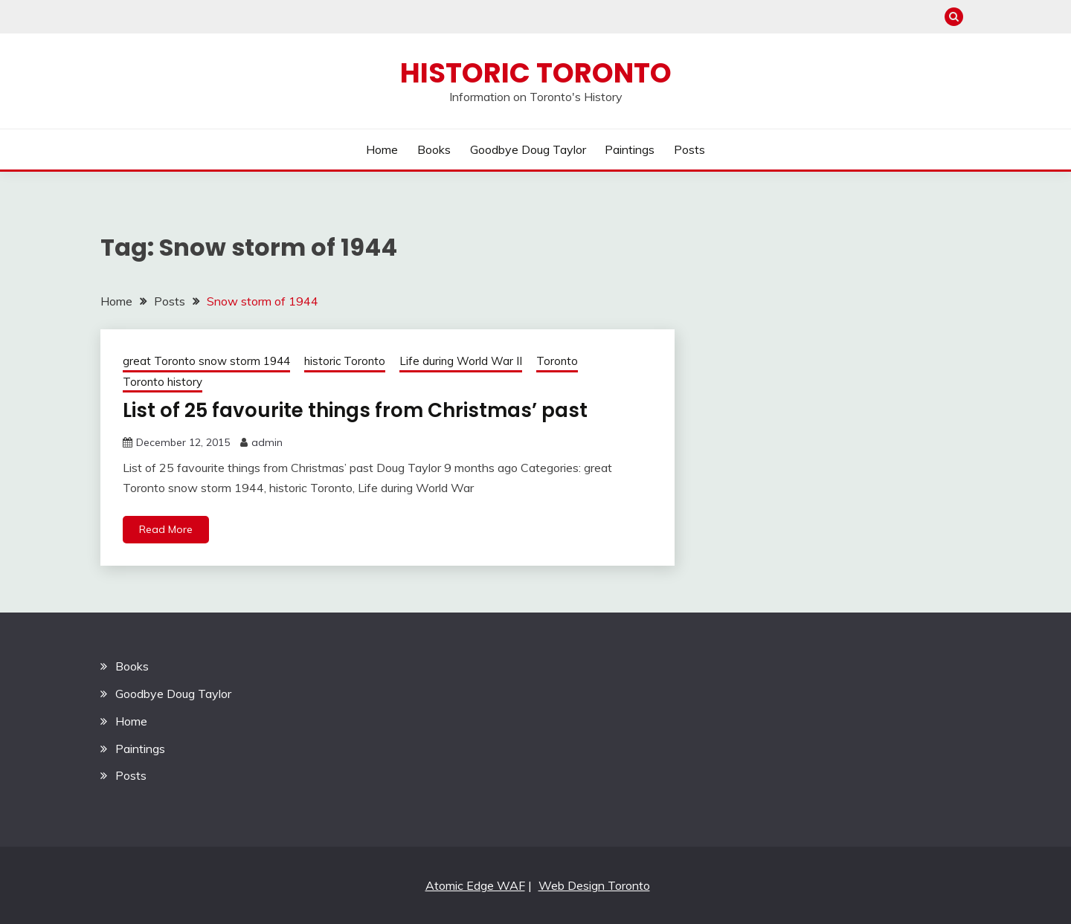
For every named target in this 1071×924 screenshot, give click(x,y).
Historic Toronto (536, 73)
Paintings (629, 149)
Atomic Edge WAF (475, 885)
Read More (166, 529)
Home (382, 149)
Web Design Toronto (594, 885)
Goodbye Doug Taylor (528, 149)
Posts (689, 149)
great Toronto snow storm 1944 (206, 361)
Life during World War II (460, 361)
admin (267, 442)
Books (434, 149)
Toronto (557, 361)
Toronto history (162, 382)
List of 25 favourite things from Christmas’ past (355, 410)
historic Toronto (344, 361)
